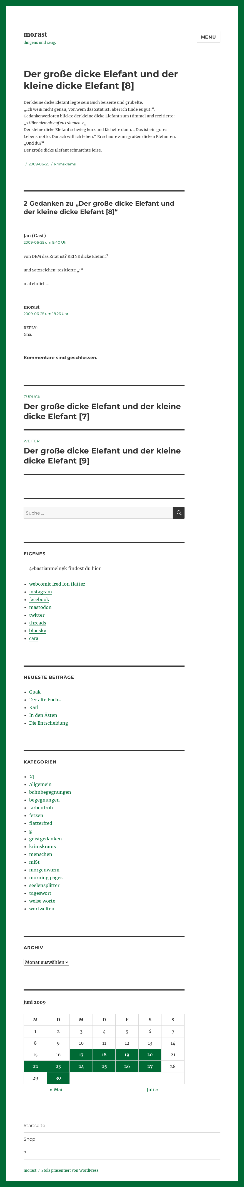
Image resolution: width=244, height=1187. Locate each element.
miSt (34, 862)
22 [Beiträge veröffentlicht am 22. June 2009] (35, 1066)
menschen (40, 854)
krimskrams (65, 164)
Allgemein (40, 784)
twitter (36, 615)
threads (37, 623)
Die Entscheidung (48, 723)
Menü (208, 37)
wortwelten (41, 908)
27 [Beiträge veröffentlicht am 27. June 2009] (150, 1066)
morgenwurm (44, 870)
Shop (29, 1139)
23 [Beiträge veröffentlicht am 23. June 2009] (58, 1066)
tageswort (40, 893)
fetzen (36, 815)
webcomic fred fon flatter (57, 584)
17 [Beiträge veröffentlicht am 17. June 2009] (81, 1054)
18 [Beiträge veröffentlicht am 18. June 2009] (104, 1054)
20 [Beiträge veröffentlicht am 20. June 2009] (150, 1054)
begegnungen (44, 800)
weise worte (42, 901)
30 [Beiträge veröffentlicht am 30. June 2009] (58, 1078)
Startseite (34, 1125)
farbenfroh (41, 807)
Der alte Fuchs (45, 699)
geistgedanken (45, 838)
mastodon (40, 607)
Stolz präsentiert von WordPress (70, 1170)
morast (35, 34)
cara (33, 638)
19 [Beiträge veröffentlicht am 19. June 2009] (127, 1054)
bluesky (37, 630)
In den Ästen (43, 715)
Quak (35, 692)
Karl (33, 707)
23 (31, 776)
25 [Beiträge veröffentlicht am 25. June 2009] (104, 1066)
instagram (40, 591)
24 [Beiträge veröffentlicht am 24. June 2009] (81, 1066)
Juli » (152, 1089)
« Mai (56, 1089)
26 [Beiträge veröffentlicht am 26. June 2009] (127, 1066)
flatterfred (40, 823)
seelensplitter (44, 885)
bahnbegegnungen (50, 792)
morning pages (46, 877)
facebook (39, 599)
